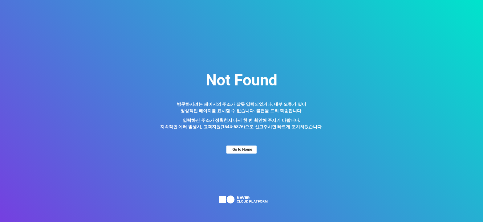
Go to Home (242, 149)
